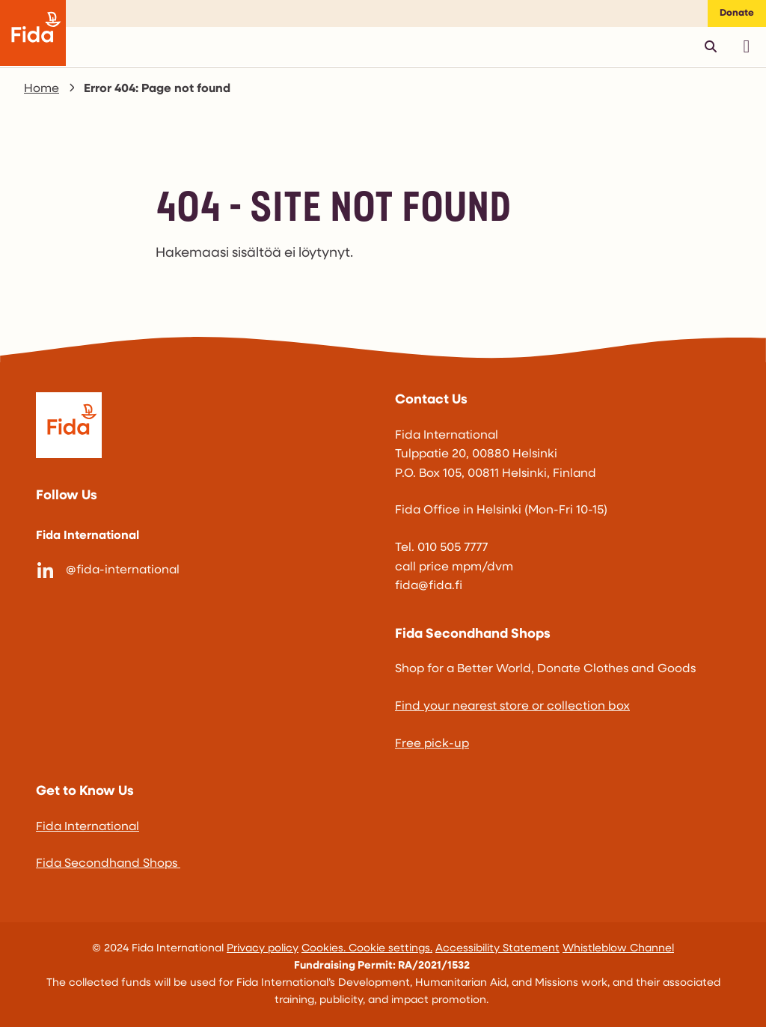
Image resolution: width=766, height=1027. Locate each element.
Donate (737, 13)
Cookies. (325, 948)
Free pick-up (432, 744)
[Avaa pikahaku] (710, 46)
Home (41, 89)
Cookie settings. (390, 948)
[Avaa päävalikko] (746, 46)
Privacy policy (262, 948)
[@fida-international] (203, 571)
